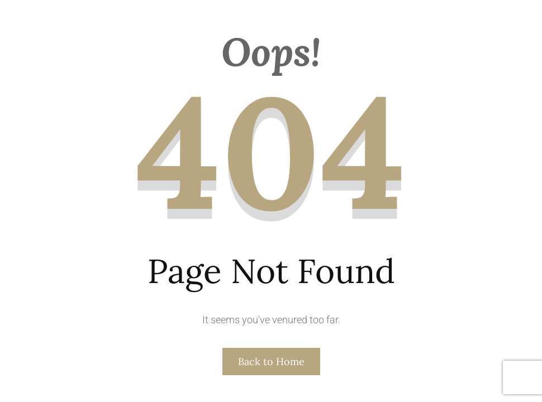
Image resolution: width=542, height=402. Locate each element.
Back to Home (271, 361)
